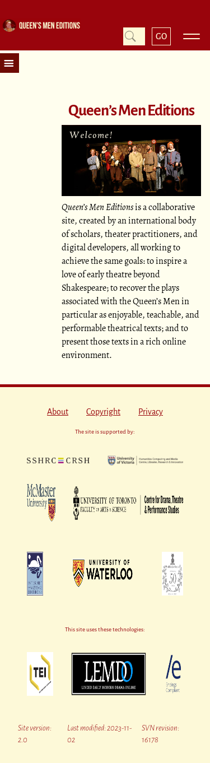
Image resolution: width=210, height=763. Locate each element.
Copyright (103, 411)
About (57, 411)
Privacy (150, 411)
